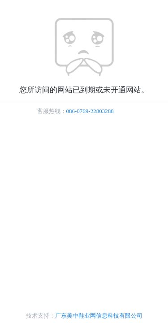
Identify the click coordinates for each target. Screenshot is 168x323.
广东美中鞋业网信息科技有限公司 (98, 315)
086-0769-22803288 (90, 111)
